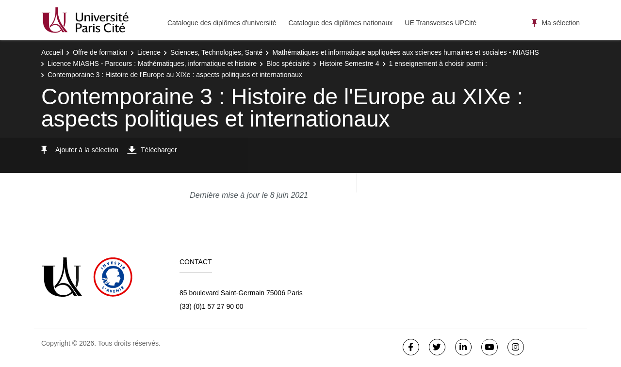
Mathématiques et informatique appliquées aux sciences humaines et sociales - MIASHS (405, 52)
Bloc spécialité (288, 63)
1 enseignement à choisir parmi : (438, 63)
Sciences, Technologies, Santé (216, 52)
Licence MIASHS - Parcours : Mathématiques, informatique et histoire (152, 63)
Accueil (52, 52)
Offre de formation (100, 52)
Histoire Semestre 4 (349, 63)
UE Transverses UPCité (440, 23)
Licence (149, 52)
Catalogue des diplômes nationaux (340, 23)
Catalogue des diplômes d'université (221, 23)
